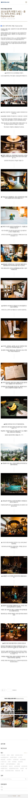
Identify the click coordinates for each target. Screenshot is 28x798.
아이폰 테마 (24, 766)
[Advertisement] (14, 675)
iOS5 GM (18, 770)
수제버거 (9, 759)
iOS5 (2, 770)
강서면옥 (21, 761)
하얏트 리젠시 (14, 757)
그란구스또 (3, 761)
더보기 (25, 753)
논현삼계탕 (23, 759)
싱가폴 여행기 (4, 766)
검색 (25, 779)
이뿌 (9, 761)
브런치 (22, 768)
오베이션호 (16, 759)
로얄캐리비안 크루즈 (14, 768)
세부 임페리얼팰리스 (10, 764)
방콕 (8, 755)
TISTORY (14, 796)
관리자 (19, 796)
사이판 (20, 757)
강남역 (2, 764)
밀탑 (19, 764)
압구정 (11, 766)
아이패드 (15, 761)
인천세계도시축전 (10, 770)
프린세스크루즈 (19, 755)
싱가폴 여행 (17, 766)
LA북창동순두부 (4, 757)
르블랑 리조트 (4, 768)
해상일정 (3, 759)
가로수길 (3, 755)
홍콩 (13, 755)
